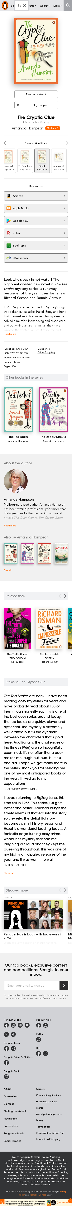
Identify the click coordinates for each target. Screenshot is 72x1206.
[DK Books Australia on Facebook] (38, 1053)
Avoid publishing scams (49, 1114)
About (7, 1088)
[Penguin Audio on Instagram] (6, 1076)
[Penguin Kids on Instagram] (45, 1025)
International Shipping (48, 1139)
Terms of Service (38, 1194)
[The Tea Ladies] (18, 409)
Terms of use (43, 1126)
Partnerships (11, 1126)
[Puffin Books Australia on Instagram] (38, 1039)
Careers (40, 1088)
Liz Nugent (17, 661)
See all (8, 570)
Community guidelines (48, 1095)
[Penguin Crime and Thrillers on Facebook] (6, 1062)
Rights (39, 1107)
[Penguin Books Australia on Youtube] (27, 1025)
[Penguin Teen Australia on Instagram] (13, 1048)
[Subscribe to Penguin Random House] (64, 985)
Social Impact (12, 1140)
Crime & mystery (46, 352)
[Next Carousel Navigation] (65, 890)
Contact (9, 1103)
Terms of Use (41, 998)
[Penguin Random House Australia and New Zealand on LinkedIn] (6, 1034)
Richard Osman (49, 661)
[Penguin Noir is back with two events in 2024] (33, 914)
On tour (52, 128)
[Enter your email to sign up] (31, 985)
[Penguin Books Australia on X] (20, 1025)
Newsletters (10, 1118)
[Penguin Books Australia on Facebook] (6, 1025)
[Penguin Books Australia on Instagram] (13, 1025)
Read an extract (36, 94)
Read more (10, 333)
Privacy (39, 1120)
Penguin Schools (14, 1133)
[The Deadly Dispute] (53, 409)
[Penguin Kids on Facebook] (38, 1025)
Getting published (15, 1111)
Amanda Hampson (27, 128)
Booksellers (10, 1096)
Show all (9, 873)
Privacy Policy (59, 998)
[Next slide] (65, 596)
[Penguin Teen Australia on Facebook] (6, 1048)
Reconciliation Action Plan (50, 1133)
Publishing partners (46, 1101)
